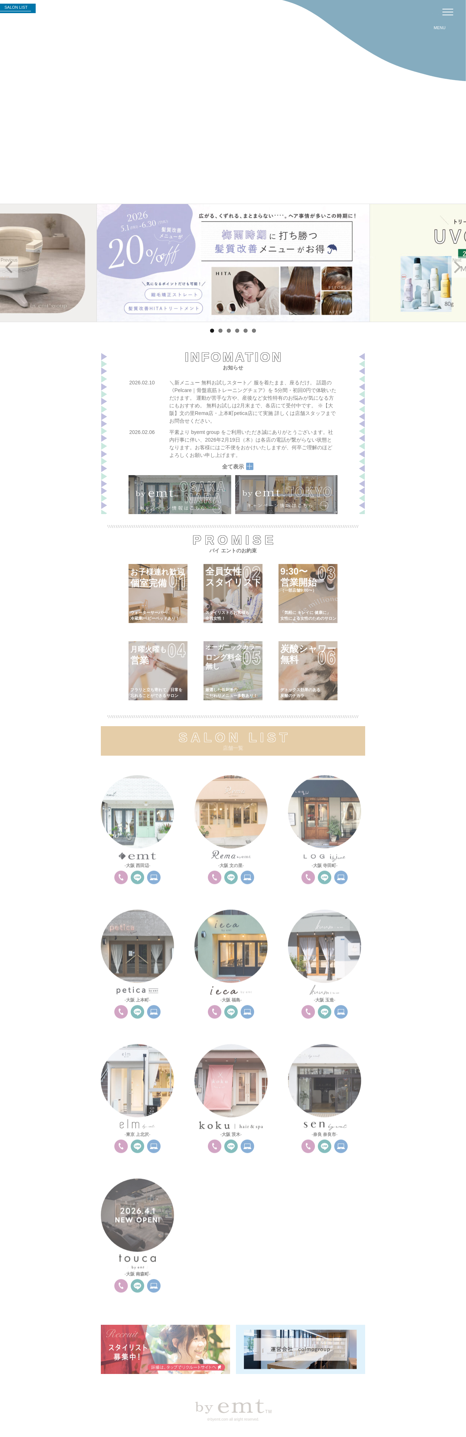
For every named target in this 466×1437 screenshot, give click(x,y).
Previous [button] (9, 260)
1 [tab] (212, 331)
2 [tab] (220, 331)
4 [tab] (237, 331)
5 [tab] (246, 331)
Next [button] (457, 260)
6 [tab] (254, 331)
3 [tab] (229, 331)
